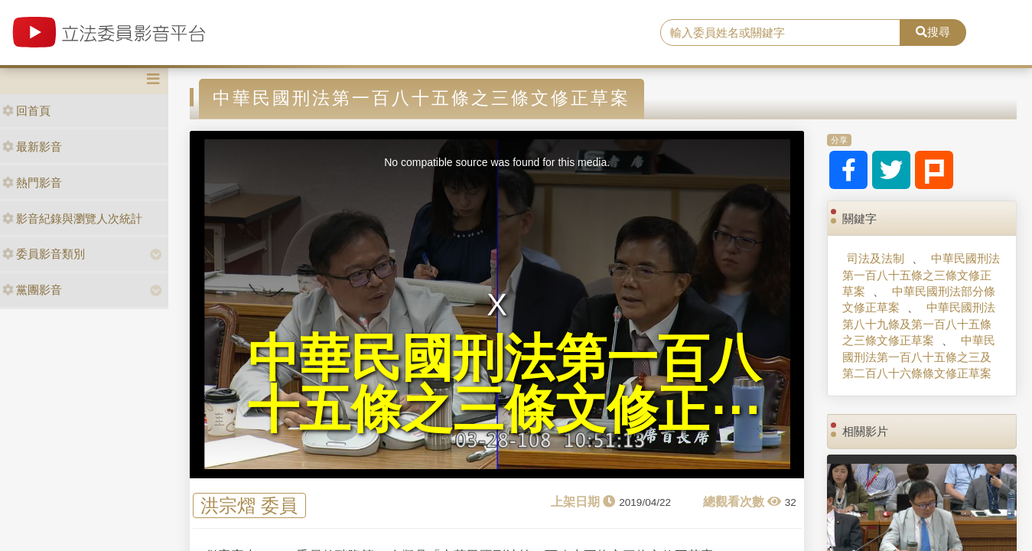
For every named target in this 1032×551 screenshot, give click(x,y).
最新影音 (32, 146)
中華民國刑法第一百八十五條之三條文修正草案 (921, 275)
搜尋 (933, 31)
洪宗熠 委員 (249, 505)
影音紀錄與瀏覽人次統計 (72, 218)
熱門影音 (32, 182)
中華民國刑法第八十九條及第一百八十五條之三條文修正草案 (918, 324)
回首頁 (26, 110)
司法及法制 (875, 258)
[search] (780, 33)
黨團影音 (32, 289)
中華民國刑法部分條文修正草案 (918, 299)
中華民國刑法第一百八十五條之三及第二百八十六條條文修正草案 (918, 357)
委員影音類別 (43, 253)
